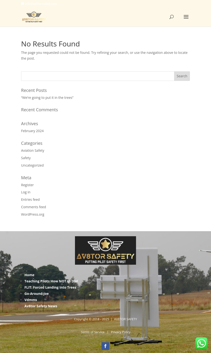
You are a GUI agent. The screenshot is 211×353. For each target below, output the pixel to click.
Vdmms (30, 299)
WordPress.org (32, 214)
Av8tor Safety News (40, 306)
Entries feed (30, 199)
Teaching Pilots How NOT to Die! (51, 281)
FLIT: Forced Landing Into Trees (50, 287)
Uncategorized (32, 165)
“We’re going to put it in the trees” (47, 97)
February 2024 (32, 131)
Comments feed (33, 207)
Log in (25, 192)
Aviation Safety (32, 150)
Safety (26, 158)
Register (27, 185)
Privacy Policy (121, 332)
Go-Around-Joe (36, 293)
